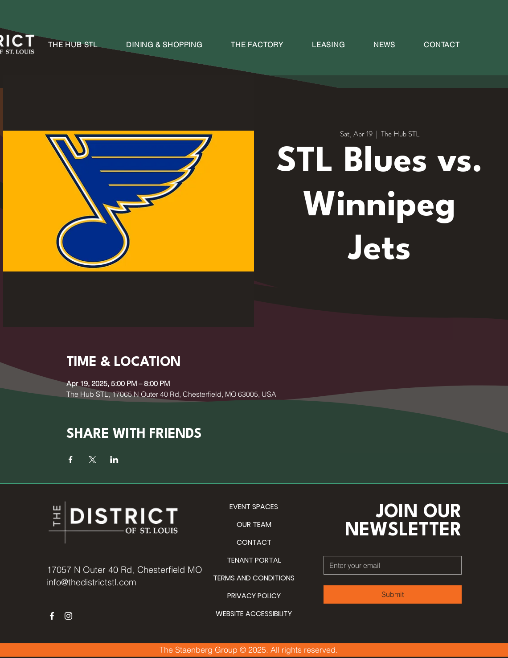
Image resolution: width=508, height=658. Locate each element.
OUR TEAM (254, 524)
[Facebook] (52, 616)
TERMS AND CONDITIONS (254, 578)
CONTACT (254, 542)
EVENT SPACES (253, 507)
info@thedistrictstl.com (91, 582)
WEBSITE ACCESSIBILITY (254, 614)
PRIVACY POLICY (254, 596)
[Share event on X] (92, 459)
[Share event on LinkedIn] (114, 459)
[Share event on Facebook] (70, 459)
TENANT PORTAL (254, 560)
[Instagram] (68, 616)
